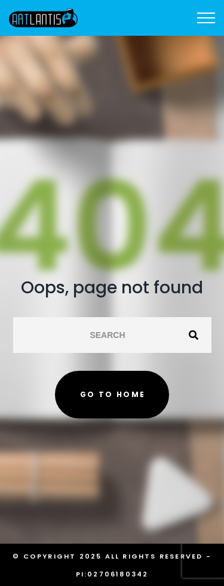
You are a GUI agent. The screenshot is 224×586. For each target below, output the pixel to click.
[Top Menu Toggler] (206, 18)
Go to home (113, 394)
